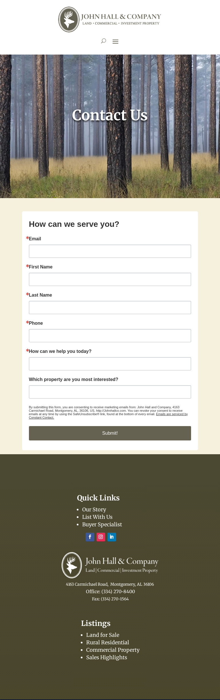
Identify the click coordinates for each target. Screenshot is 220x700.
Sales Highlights (106, 657)
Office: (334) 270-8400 (110, 591)
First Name (41, 267)
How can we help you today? (60, 351)
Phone (36, 323)
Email (35, 239)
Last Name (40, 295)
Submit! (110, 433)
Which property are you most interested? (73, 379)
